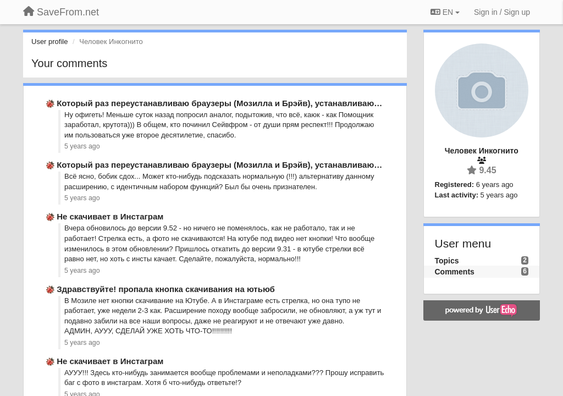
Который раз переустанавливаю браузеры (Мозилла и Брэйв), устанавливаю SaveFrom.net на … (255, 103)
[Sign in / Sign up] (502, 12)
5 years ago (82, 146)
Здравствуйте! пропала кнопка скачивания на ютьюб (166, 289)
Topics (447, 260)
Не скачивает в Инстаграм (110, 216)
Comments (454, 271)
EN (445, 12)
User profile (49, 41)
